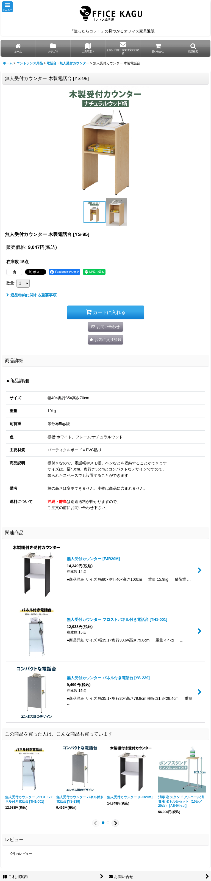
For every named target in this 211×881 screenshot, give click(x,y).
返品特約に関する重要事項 (31, 295)
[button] (7, 6)
